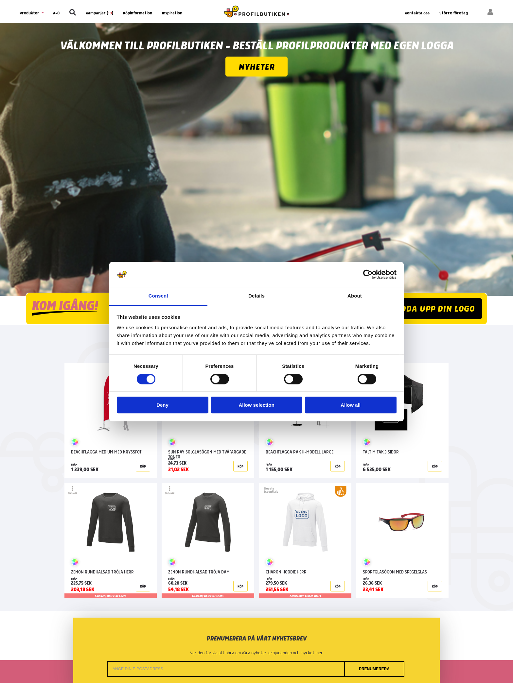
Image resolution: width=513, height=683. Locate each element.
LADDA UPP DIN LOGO (432, 309)
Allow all (351, 405)
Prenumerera (374, 669)
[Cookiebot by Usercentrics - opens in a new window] (368, 274)
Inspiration (172, 13)
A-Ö (56, 13)
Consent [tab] (158, 296)
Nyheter (256, 67)
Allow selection (256, 405)
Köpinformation (137, 13)
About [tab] (354, 296)
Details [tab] (256, 296)
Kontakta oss (417, 13)
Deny (162, 405)
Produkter (31, 13)
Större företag (453, 13)
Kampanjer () (99, 13)
